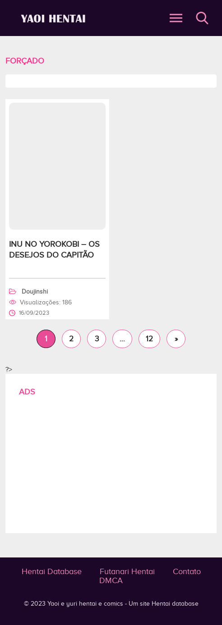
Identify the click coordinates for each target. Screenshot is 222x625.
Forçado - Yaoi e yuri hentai (54, 18)
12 (149, 339)
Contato (187, 571)
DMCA (111, 580)
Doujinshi (35, 291)
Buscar (202, 18)
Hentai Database (52, 571)
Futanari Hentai (127, 571)
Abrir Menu (176, 18)
